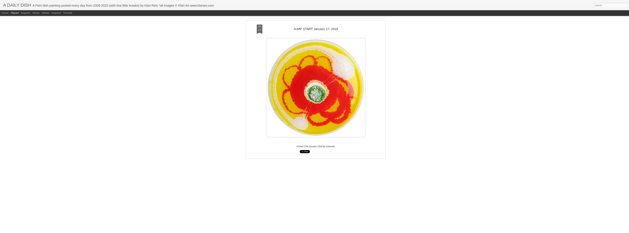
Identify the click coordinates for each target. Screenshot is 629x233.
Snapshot (56, 13)
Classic (5, 13)
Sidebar (45, 13)
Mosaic (36, 13)
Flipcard (15, 13)
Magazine (26, 13)
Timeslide (67, 13)
